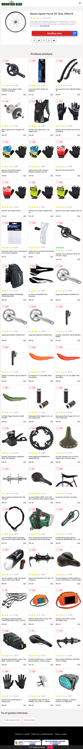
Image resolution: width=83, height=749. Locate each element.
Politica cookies (61, 734)
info (24, 94)
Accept (50, 747)
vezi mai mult (44, 26)
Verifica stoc (62, 33)
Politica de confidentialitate (42, 734)
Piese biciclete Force (12, 720)
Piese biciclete (29, 720)
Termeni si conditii (22, 734)
